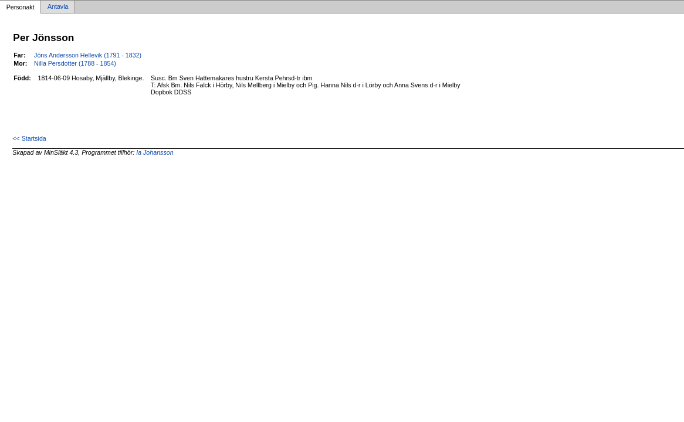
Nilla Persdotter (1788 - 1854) (75, 63)
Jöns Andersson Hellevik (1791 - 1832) (87, 55)
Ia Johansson (154, 152)
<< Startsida (29, 138)
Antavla (58, 7)
